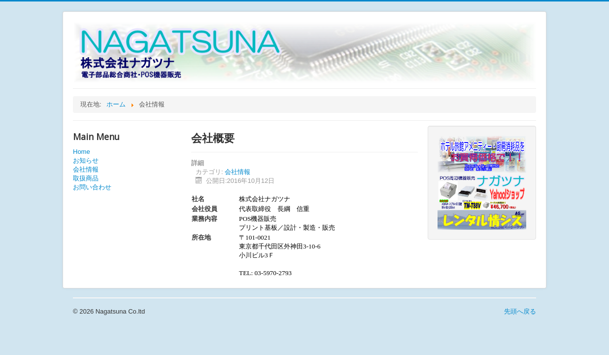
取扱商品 (86, 178)
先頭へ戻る (520, 311)
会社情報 (86, 169)
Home (81, 151)
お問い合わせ (92, 187)
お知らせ (86, 160)
